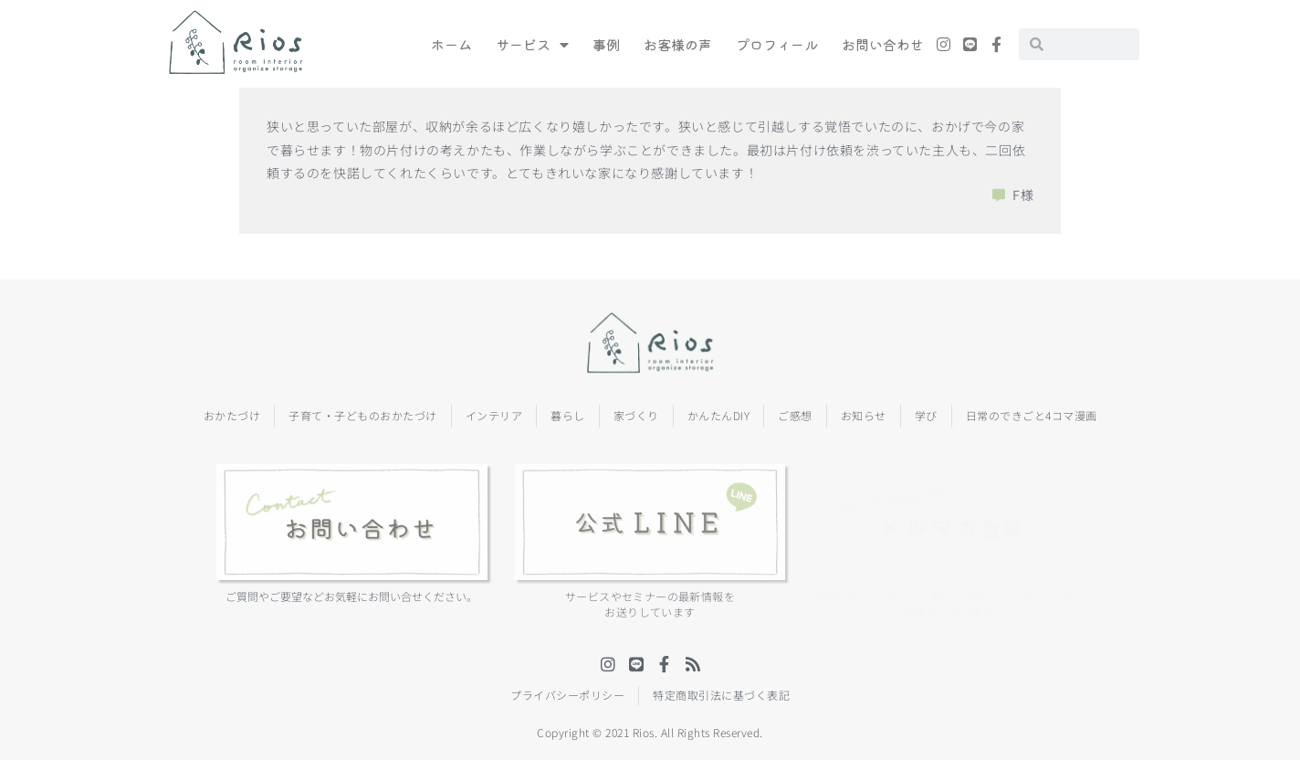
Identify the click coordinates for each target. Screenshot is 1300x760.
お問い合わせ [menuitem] (883, 44)
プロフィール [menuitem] (777, 44)
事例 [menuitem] (606, 44)
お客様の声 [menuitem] (678, 44)
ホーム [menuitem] (451, 44)
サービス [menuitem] (532, 44)
